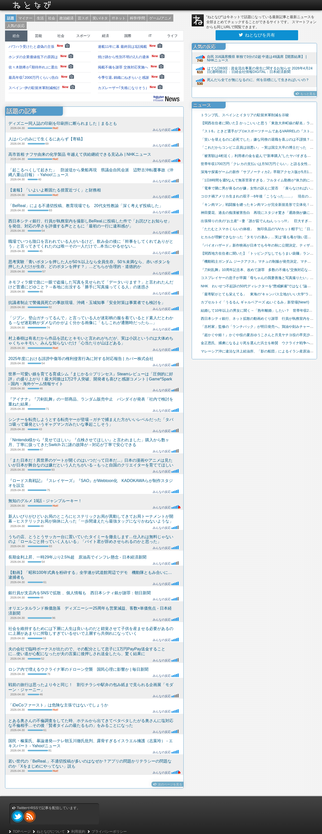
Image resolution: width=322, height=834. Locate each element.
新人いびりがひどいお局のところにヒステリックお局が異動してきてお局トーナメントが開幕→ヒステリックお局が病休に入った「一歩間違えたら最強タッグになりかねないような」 (90, 518)
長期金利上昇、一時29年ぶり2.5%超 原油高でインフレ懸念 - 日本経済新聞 (77, 557)
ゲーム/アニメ (160, 18)
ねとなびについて (48, 831)
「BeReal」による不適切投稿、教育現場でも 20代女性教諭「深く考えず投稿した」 (85, 205)
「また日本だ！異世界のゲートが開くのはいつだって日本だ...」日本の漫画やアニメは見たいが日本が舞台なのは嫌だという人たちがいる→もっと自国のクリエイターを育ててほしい (90, 462)
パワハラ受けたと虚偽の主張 (39, 46)
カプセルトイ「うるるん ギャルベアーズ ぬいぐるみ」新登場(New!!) (251, 302)
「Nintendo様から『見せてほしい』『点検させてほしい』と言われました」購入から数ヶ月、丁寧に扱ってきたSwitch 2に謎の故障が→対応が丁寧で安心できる (88, 442)
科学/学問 (137, 18)
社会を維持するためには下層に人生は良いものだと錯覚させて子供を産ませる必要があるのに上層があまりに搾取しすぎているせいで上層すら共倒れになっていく (90, 631)
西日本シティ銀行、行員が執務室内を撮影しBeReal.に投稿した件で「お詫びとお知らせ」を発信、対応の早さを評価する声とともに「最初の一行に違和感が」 (90, 223)
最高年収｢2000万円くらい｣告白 (41, 77)
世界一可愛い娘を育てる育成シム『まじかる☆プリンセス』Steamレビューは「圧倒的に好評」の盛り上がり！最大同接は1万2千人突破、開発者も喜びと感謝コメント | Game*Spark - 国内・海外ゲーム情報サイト (90, 379)
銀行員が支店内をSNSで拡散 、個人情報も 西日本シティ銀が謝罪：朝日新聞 (79, 592)
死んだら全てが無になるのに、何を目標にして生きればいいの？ (258, 80)
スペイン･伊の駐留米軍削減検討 (42, 87)
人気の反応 (16, 26)
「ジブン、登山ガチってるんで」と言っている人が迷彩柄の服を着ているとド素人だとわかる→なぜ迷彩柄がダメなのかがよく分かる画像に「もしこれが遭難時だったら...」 (90, 320)
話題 (10, 18)
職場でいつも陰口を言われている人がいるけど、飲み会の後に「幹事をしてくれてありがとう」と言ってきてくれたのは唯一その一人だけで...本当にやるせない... (90, 243)
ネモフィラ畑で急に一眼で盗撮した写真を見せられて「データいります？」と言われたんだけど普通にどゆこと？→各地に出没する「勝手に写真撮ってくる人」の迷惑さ (90, 284)
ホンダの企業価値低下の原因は (41, 56)
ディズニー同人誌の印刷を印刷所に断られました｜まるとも (62, 123)
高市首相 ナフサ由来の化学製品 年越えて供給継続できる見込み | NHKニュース (79, 154)
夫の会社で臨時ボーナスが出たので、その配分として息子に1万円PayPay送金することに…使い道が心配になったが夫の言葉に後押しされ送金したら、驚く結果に (86, 651)
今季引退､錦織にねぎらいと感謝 (131, 77)
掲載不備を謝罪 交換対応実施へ (131, 67)
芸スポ (83, 18)
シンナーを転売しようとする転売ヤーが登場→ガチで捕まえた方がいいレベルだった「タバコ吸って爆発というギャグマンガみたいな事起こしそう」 (90, 421)
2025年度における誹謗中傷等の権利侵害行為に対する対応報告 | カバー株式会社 (80, 358)
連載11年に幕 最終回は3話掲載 (130, 46)
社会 (51, 18)
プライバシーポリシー (107, 831)
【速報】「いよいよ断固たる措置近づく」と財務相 (54, 190)
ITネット (119, 18)
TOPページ (19, 831)
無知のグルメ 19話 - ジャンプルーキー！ (45, 500)
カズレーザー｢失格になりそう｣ (130, 87)
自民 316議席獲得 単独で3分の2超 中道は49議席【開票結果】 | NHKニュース (257, 58)
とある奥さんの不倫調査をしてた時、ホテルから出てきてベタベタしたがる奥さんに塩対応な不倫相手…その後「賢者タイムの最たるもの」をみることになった (90, 723)
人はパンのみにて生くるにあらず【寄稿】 (46, 139)
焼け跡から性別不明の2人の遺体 (131, 56)
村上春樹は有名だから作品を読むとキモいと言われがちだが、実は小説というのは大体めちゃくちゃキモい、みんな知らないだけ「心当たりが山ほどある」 (90, 340)
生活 (40, 18)
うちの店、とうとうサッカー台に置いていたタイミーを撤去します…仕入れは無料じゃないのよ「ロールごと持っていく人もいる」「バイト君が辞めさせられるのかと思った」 (90, 539)
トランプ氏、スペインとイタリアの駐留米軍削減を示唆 (241, 115)
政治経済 (66, 18)
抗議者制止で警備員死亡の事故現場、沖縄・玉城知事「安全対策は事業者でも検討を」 (86, 302)
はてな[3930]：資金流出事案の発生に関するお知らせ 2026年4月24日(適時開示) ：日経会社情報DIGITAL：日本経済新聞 (259, 70)
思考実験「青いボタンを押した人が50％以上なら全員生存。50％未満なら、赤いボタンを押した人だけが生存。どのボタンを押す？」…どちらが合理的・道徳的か (89, 264)
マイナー (25, 18)
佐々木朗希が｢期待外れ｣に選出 (41, 67)
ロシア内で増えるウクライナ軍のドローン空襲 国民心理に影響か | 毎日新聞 (78, 669)
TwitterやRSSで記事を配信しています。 (46, 808)
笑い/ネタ (100, 18)
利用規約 (75, 831)
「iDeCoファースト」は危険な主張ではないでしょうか (58, 705)
